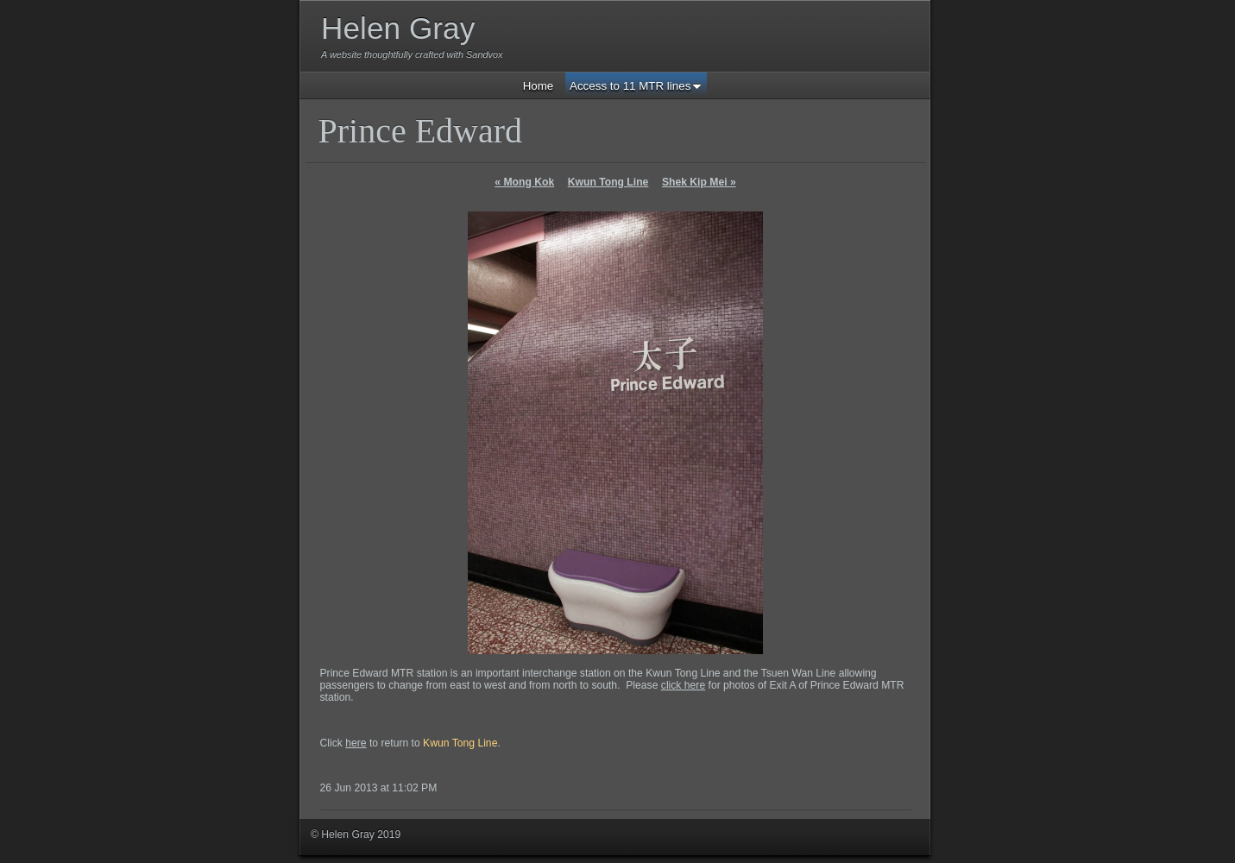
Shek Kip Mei (699, 182)
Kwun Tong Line (608, 182)
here (355, 743)
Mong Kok (524, 182)
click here (683, 685)
